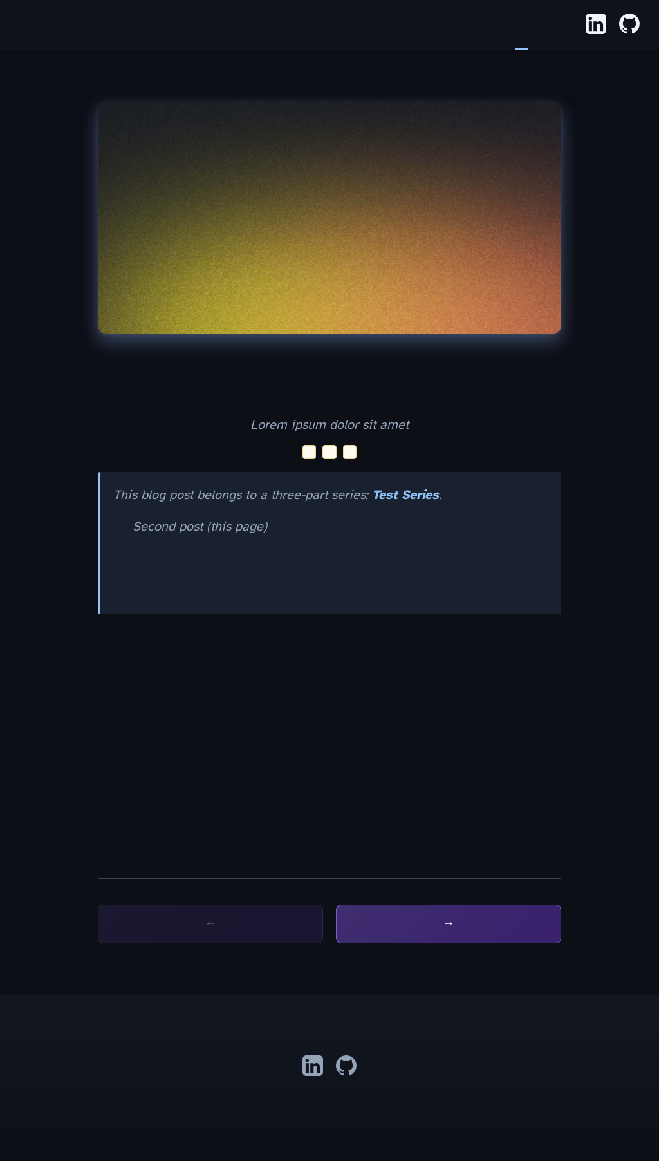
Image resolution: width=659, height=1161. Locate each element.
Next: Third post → (448, 923)
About (559, 25)
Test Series (405, 495)
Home (508, 25)
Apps (534, 25)
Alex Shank (19, 26)
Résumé (547, 25)
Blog (521, 25)
